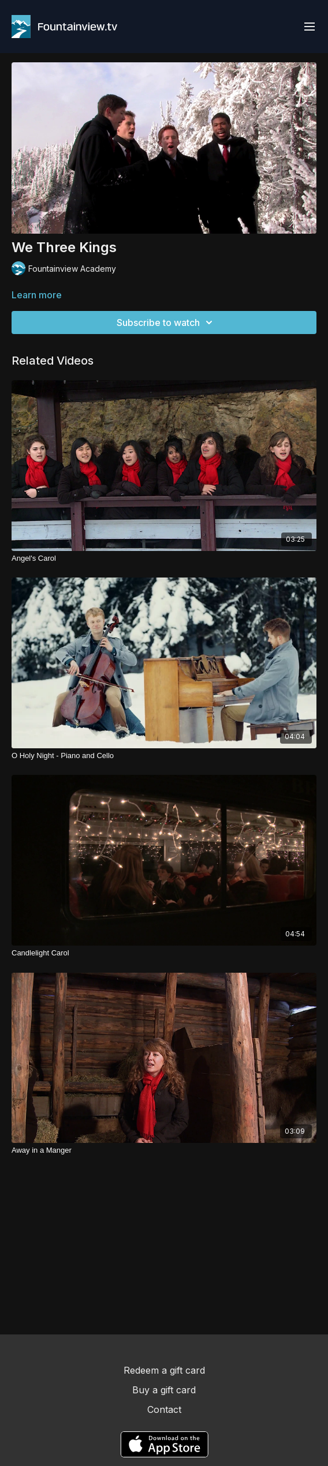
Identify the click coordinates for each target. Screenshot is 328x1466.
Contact (164, 1409)
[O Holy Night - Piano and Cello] (164, 756)
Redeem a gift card (164, 1370)
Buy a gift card (164, 1390)
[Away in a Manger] (164, 1150)
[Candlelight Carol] (164, 953)
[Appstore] (164, 1444)
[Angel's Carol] (164, 558)
